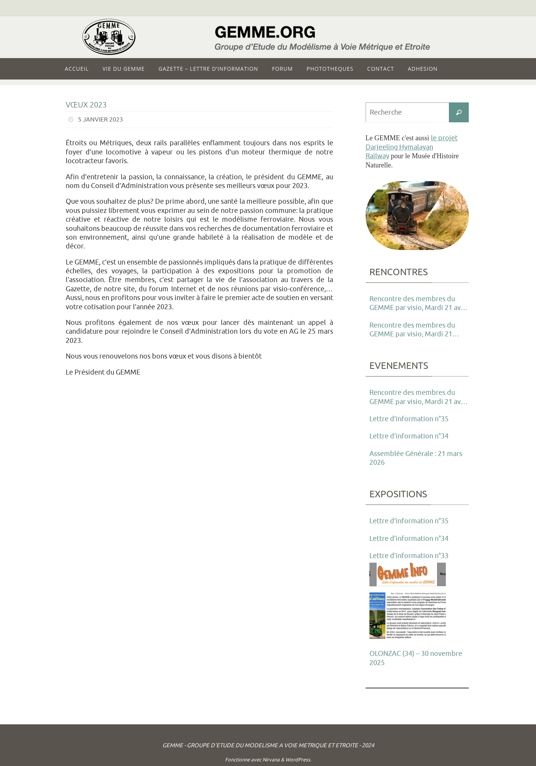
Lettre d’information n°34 (409, 436)
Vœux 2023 (86, 105)
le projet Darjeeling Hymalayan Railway (412, 147)
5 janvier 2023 (100, 119)
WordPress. (298, 759)
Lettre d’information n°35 (409, 419)
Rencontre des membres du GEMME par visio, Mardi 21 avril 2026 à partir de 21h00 (418, 304)
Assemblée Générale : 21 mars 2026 (415, 458)
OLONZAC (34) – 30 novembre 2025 (415, 658)
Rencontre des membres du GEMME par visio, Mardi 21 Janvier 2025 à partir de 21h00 (416, 330)
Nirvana (271, 759)
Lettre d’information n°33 (409, 556)
